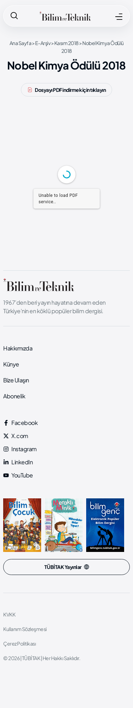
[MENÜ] (118, 16)
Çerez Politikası (19, 643)
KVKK (9, 614)
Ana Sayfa (21, 43)
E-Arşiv (43, 43)
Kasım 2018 (66, 43)
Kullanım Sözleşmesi (25, 629)
